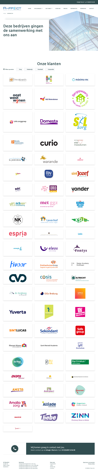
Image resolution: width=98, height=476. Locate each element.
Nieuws (65, 8)
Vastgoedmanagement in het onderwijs (28, 465)
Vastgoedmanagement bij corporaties (28, 468)
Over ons (57, 8)
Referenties (74, 8)
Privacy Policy (91, 464)
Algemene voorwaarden (89, 462)
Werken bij (83, 8)
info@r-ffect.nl (80, 2)
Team (51, 465)
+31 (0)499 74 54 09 (90, 2)
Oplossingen (37, 8)
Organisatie (53, 464)
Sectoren (48, 8)
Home (29, 8)
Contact (91, 8)
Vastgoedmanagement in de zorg (27, 464)
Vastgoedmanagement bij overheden (28, 466)
